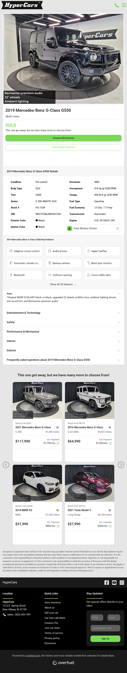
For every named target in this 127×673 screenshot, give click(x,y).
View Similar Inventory (63, 147)
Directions (50, 643)
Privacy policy (52, 638)
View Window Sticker (93, 228)
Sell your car (51, 612)
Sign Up (105, 638)
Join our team (52, 627)
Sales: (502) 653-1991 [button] (17, 615)
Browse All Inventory (63, 138)
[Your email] (105, 628)
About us (49, 607)
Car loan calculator (54, 617)
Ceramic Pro (51, 623)
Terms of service (53, 633)
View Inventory (52, 602)
